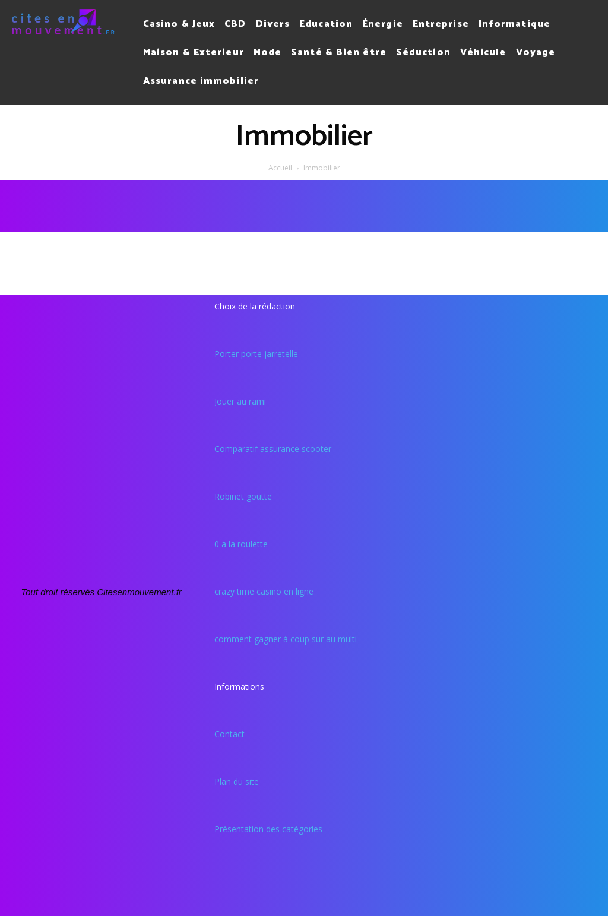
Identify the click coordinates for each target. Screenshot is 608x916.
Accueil (280, 168)
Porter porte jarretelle (256, 353)
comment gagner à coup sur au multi (285, 639)
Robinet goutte (243, 496)
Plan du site (236, 781)
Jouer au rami (240, 401)
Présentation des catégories (268, 829)
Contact (229, 734)
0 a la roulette (241, 543)
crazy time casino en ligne (264, 591)
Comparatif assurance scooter (272, 448)
